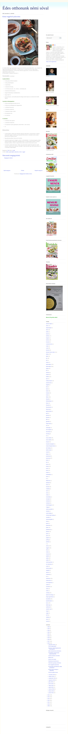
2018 (48, 639)
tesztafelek (48, 598)
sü (46, 576)
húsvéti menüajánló (50, 443)
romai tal (48, 554)
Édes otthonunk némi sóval (25, 8)
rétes (47, 549)
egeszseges (48, 364)
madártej (48, 488)
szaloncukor (48, 580)
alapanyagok (48, 327)
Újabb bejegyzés (7, 170)
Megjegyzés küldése (8, 157)
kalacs (47, 454)
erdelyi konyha (49, 380)
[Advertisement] (56, 22)
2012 (48, 700)
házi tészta (48, 431)
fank (47, 386)
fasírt (47, 388)
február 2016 (51, 690)
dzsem (47, 362)
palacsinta (17, 151)
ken (47, 462)
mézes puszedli (49, 509)
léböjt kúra (48, 480)
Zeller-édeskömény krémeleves (54, 651)
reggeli (23, 151)
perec (47, 533)
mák (47, 492)
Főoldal (22, 170)
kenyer (47, 466)
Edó (55, 45)
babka (47, 331)
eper (47, 378)
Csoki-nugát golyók (52, 646)
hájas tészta (48, 423)
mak (47, 490)
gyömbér (48, 421)
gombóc (47, 417)
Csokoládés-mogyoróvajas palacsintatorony (53, 653)
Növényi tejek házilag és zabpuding (53, 670)
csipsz (47, 346)
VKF (47, 615)
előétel (47, 376)
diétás (7, 151)
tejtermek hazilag (49, 594)
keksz (47, 460)
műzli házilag (48, 513)
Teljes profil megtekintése (51, 61)
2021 (48, 634)
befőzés (47, 335)
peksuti (47, 531)
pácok (47, 523)
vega (47, 611)
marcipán (48, 499)
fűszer (47, 403)
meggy (47, 507)
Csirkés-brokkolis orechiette (54, 655)
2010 (48, 704)
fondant (47, 392)
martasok (48, 501)
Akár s (47, 325)
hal (46, 425)
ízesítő (47, 452)
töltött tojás (48, 605)
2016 (48, 643)
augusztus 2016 (52, 680)
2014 (48, 696)
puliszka (47, 541)
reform (20, 151)
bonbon (47, 339)
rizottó (47, 551)
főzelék (47, 399)
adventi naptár (49, 323)
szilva (47, 588)
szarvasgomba (49, 582)
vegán (47, 613)
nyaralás (48, 517)
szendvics (48, 586)
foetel (47, 390)
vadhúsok (48, 607)
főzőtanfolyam (49, 401)
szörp (47, 590)
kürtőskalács (48, 474)
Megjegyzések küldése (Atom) (26, 173)
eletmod (47, 372)
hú (46, 435)
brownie (47, 342)
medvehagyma (49, 505)
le (46, 478)
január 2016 (51, 692)
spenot (47, 572)
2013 (48, 698)
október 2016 (51, 676)
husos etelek (48, 437)
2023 (48, 630)
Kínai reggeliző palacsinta (53, 664)
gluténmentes (49, 411)
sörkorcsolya (48, 568)
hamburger (48, 427)
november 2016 (52, 674)
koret (47, 468)
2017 (48, 641)
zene (47, 619)
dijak (47, 356)
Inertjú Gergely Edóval (50, 445)
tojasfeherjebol (49, 600)
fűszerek (48, 405)
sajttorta (47, 556)
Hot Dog (47, 433)
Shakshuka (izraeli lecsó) (53, 661)
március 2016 (51, 689)
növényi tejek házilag (50, 515)
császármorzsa (49, 344)
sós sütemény (49, 564)
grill (46, 419)
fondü (47, 394)
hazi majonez (48, 429)
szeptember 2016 (52, 678)
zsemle (47, 621)
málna (47, 494)
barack (47, 333)
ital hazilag (48, 448)
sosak (47, 566)
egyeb (47, 368)
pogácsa (48, 537)
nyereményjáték (49, 519)
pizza (47, 535)
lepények (48, 482)
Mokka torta (50, 657)
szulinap (47, 592)
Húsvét (47, 441)
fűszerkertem (48, 407)
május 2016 (51, 685)
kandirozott (48, 456)
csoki (47, 348)
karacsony (48, 458)
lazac (47, 476)
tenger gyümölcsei (50, 596)
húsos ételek (48, 439)
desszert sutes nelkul (50, 352)
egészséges (11, 151)
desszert (48, 350)
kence (47, 464)
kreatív (47, 472)
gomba (47, 415)
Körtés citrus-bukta (52, 659)
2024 (48, 628)
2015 (48, 694)
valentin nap (48, 609)
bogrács (47, 337)
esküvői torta (48, 382)
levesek (47, 486)
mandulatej (48, 496)
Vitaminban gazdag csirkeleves (54, 662)
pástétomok (48, 529)
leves (47, 484)
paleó (47, 527)
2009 (48, 705)
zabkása (47, 617)
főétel (47, 397)
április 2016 (51, 687)
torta (47, 602)
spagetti (47, 570)
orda (47, 521)
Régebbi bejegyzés (38, 170)
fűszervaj (48, 409)
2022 (48, 632)
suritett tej (48, 574)
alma (47, 329)
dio (46, 358)
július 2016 (51, 681)
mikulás (47, 511)
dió (46, 360)
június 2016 (51, 683)
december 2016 (52, 644)
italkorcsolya (48, 450)
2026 (48, 626)
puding (47, 539)
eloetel (47, 374)
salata (47, 558)
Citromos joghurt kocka (53, 672)
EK (46, 370)
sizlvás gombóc (49, 562)
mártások (48, 503)
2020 (48, 635)
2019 (48, 637)
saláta (47, 560)
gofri (47, 413)
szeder (47, 584)
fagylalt (47, 384)
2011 (48, 702)
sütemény (48, 578)
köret (47, 470)
